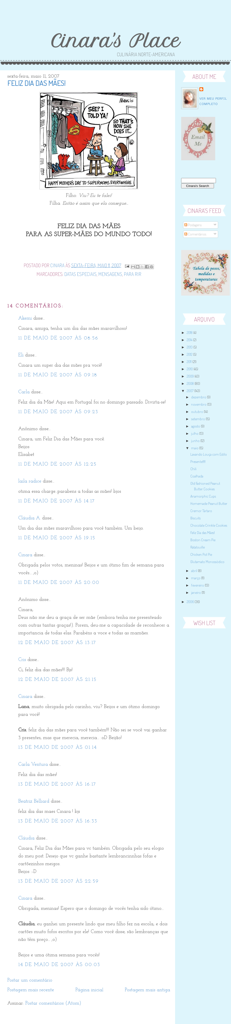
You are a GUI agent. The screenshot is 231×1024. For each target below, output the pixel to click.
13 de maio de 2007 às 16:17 (57, 784)
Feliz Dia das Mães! (202, 532)
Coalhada (196, 476)
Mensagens (110, 274)
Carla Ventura (33, 764)
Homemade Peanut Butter (208, 503)
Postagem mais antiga (147, 990)
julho (195, 433)
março (196, 578)
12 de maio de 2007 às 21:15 (57, 679)
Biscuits (195, 518)
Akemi (25, 318)
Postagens (193, 225)
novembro (199, 404)
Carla (24, 392)
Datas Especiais (80, 274)
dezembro (199, 397)
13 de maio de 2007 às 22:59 (58, 881)
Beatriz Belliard (33, 801)
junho (195, 440)
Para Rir (132, 274)
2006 (191, 601)
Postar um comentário (29, 980)
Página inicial (89, 990)
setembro (198, 419)
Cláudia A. (29, 518)
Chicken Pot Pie (201, 554)
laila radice (29, 481)
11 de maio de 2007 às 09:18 (57, 375)
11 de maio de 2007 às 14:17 (56, 501)
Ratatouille (197, 547)
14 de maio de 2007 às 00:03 (59, 964)
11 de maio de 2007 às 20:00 (58, 582)
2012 (190, 354)
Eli (21, 355)
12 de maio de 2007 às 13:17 (57, 642)
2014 (190, 340)
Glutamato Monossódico (207, 561)
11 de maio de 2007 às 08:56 (58, 338)
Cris (22, 659)
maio (195, 448)
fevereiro (198, 585)
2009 (191, 376)
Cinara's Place (115, 41)
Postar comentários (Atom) (53, 1003)
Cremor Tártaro (201, 510)
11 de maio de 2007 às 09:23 (58, 412)
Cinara (25, 555)
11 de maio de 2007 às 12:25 (57, 464)
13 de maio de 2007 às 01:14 (57, 747)
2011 (189, 361)
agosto (196, 426)
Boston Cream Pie (202, 540)
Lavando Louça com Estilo (208, 454)
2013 (190, 347)
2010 (190, 369)
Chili (193, 469)
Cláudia (26, 838)
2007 (190, 390)
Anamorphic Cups (203, 496)
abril (194, 570)
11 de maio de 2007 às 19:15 (56, 538)
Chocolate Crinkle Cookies (208, 525)
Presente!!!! (197, 461)
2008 (191, 383)
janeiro (196, 592)
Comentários (195, 234)
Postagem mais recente (30, 990)
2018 (190, 332)
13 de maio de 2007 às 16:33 (57, 821)
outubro (197, 411)
